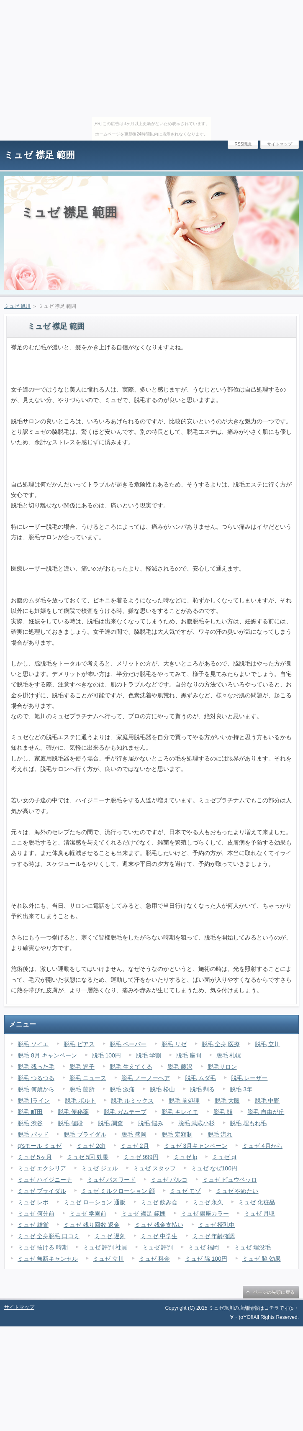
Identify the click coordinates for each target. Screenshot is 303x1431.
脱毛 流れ (220, 1134)
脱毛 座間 (188, 1055)
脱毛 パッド (33, 1134)
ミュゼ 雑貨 (33, 1224)
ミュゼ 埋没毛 (252, 1247)
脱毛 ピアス (79, 1044)
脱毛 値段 (70, 1123)
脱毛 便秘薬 (73, 1111)
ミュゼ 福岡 (203, 1247)
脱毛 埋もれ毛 (248, 1123)
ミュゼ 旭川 (17, 306)
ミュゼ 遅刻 (110, 1236)
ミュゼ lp (186, 1157)
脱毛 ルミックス (132, 1100)
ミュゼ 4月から (262, 1145)
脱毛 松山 (162, 1089)
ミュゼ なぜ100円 (214, 1168)
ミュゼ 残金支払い (159, 1224)
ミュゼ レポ (33, 1202)
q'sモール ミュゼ (40, 1145)
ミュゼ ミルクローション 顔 (118, 1191)
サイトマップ (279, 144)
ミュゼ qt (224, 1157)
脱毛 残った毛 (36, 1066)
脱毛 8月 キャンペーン (47, 1055)
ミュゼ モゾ (185, 1191)
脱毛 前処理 (184, 1100)
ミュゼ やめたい (237, 1191)
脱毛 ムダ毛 (200, 1078)
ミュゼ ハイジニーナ (45, 1179)
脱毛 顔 (223, 1111)
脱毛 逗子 (82, 1066)
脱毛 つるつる (36, 1078)
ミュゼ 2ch (91, 1145)
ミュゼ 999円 (140, 1157)
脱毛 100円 (106, 1055)
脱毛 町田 (30, 1111)
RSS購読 (243, 144)
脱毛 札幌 (228, 1055)
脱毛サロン (222, 1066)
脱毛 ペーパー (128, 1044)
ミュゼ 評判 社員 (105, 1247)
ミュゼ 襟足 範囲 (39, 155)
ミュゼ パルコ (169, 1179)
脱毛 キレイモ (180, 1111)
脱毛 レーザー (249, 1078)
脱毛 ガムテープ (125, 1111)
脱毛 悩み (150, 1123)
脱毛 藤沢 (180, 1066)
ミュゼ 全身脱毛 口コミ (49, 1236)
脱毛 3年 (241, 1089)
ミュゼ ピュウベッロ (230, 1179)
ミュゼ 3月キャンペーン (196, 1145)
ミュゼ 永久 (208, 1202)
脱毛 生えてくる (131, 1066)
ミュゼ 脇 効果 (261, 1258)
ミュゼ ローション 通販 (95, 1202)
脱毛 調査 (110, 1123)
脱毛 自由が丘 (265, 1111)
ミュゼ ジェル (99, 1168)
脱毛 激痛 (122, 1089)
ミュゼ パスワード (111, 1179)
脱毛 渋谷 (30, 1123)
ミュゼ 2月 (135, 1145)
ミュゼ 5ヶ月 (35, 1157)
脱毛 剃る (202, 1089)
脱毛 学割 (148, 1055)
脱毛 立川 (267, 1044)
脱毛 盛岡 (133, 1134)
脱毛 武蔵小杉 (196, 1123)
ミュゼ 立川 (108, 1258)
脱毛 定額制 (177, 1134)
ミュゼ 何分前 (36, 1213)
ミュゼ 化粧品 (256, 1202)
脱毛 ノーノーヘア (145, 1078)
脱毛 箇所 (82, 1089)
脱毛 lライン (34, 1100)
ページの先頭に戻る (274, 1292)
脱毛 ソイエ (33, 1044)
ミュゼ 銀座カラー (205, 1213)
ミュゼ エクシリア (42, 1168)
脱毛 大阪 (227, 1100)
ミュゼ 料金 (154, 1258)
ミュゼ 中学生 (159, 1236)
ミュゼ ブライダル (42, 1191)
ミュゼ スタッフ (154, 1168)
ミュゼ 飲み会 (159, 1202)
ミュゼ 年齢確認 (214, 1236)
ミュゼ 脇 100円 (206, 1258)
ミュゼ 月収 (259, 1213)
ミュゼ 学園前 (87, 1213)
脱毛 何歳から (36, 1089)
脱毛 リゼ (174, 1044)
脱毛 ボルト (80, 1100)
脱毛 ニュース (87, 1078)
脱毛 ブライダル (85, 1134)
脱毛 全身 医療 (221, 1044)
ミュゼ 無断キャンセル (48, 1258)
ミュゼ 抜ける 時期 (43, 1247)
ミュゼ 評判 (157, 1247)
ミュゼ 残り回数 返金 (92, 1224)
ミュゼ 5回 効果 (88, 1157)
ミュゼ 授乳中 (216, 1224)
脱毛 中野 (267, 1100)
